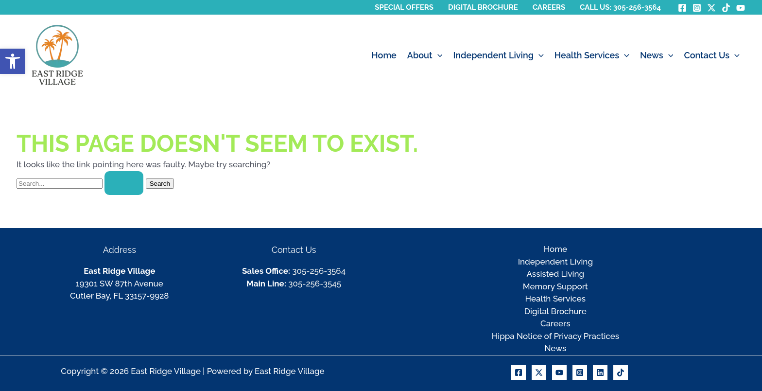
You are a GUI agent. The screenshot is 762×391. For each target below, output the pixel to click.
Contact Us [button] (712, 55)
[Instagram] (697, 7)
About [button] (425, 55)
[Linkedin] (600, 372)
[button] (438, 55)
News (555, 348)
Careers (555, 323)
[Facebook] (682, 7)
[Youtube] (559, 372)
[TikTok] (726, 7)
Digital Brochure (555, 311)
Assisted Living (556, 274)
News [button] (656, 55)
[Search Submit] (123, 183)
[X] (539, 372)
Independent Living (555, 262)
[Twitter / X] (711, 7)
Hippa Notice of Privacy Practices (555, 336)
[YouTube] (740, 7)
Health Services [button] (591, 55)
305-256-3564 (319, 271)
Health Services (555, 298)
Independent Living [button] (498, 55)
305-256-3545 (314, 283)
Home (383, 55)
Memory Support (555, 286)
